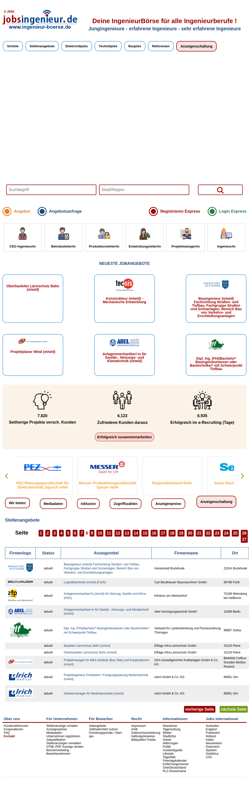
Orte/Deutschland (174, 767)
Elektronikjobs (76, 46)
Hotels (167, 739)
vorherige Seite (199, 709)
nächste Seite (234, 709)
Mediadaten (53, 504)
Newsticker (170, 726)
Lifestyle (168, 753)
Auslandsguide (173, 750)
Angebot (22, 211)
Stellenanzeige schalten (62, 726)
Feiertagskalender (175, 760)
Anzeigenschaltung (196, 46)
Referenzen (161, 46)
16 (154, 533)
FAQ (7, 733)
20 (190, 533)
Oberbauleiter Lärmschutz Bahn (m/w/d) (90, 652)
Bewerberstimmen (58, 753)
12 (118, 533)
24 (226, 533)
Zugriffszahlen (125, 504)
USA (209, 757)
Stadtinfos (169, 736)
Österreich (212, 746)
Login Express (233, 211)
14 (136, 533)
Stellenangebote (42, 46)
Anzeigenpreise (168, 504)
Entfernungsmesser (176, 764)
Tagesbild (169, 757)
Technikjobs (108, 46)
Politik (167, 746)
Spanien (211, 750)
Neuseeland (214, 743)
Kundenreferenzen (16, 726)
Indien (210, 739)
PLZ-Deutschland (174, 771)
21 (199, 533)
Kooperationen (13, 729)
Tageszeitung (172, 729)
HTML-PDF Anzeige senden (64, 746)
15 (145, 533)
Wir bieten (17, 503)
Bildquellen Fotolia (143, 739)
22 (208, 533)
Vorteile (13, 46)
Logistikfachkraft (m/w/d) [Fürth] (85, 582)
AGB (134, 729)
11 (109, 533)
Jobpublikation (55, 739)
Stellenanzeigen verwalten (63, 743)
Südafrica (212, 753)
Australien (212, 726)
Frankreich (213, 733)
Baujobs (134, 46)
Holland (211, 736)
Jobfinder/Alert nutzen (103, 729)
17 (163, 533)
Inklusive (88, 504)
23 (217, 533)
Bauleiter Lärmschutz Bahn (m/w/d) (87, 645)
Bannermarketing (57, 750)
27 (244, 539)
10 (100, 533)
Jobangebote (97, 726)
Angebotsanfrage (65, 211)
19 (181, 533)
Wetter (167, 733)
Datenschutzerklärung (145, 733)
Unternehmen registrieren (63, 736)
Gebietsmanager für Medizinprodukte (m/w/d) (94, 693)
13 (127, 533)
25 (235, 533)
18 (172, 533)
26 (244, 533)
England (211, 729)
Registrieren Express (180, 211)
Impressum (138, 726)
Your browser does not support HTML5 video (124, 131)
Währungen (170, 743)
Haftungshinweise (143, 736)
